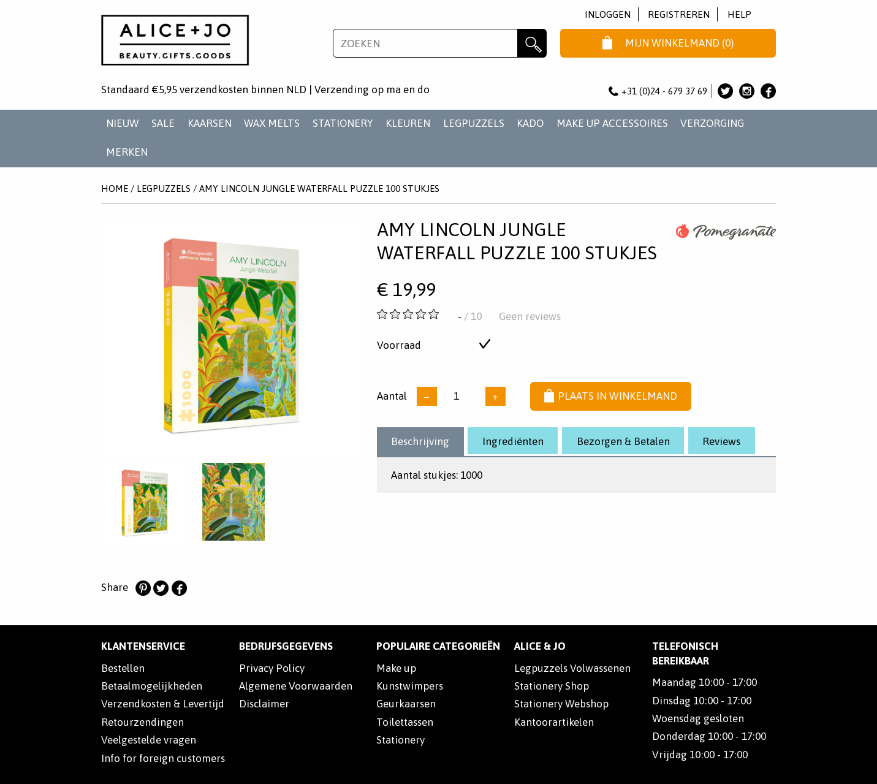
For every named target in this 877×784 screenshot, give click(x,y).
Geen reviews (530, 316)
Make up (396, 668)
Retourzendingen (142, 722)
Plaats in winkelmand (610, 396)
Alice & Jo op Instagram (746, 91)
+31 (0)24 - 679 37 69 (658, 91)
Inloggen (608, 14)
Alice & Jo (540, 646)
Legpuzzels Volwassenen (572, 668)
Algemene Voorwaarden (295, 686)
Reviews (721, 441)
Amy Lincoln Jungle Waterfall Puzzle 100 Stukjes (319, 188)
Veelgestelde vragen (148, 740)
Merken (127, 152)
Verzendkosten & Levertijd (162, 704)
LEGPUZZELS (473, 123)
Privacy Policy (272, 668)
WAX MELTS (272, 123)
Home (114, 188)
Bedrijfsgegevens (286, 646)
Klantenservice (143, 646)
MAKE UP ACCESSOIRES (612, 123)
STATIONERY (343, 123)
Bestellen (123, 668)
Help (739, 14)
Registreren (679, 14)
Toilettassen (404, 722)
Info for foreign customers (163, 758)
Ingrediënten (513, 441)
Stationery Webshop (561, 704)
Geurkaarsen (406, 704)
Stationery (400, 740)
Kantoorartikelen (554, 722)
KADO (530, 123)
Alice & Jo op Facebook (768, 91)
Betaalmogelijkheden (151, 686)
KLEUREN (407, 123)
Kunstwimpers (409, 686)
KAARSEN (210, 123)
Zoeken (531, 43)
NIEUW (122, 123)
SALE (163, 123)
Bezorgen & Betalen (623, 441)
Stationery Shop (551, 686)
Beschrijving (420, 441)
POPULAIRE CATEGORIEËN (438, 646)
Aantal (392, 396)
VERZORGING (712, 123)
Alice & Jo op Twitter (725, 91)
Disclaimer (264, 704)
